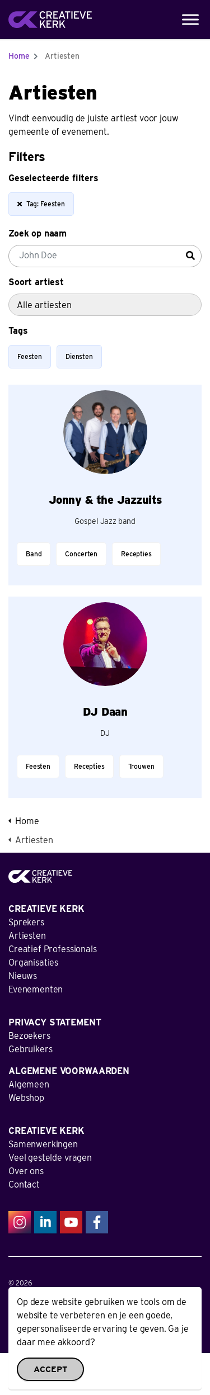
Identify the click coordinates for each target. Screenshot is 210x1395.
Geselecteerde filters (53, 178)
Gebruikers (30, 1049)
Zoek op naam (37, 233)
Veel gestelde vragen (50, 1157)
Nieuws (22, 976)
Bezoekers (29, 1035)
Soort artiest (36, 282)
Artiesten (27, 935)
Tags (17, 330)
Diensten (79, 356)
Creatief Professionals (52, 949)
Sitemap (20, 1325)
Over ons (26, 1171)
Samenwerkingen (43, 1144)
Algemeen (28, 1084)
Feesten (29, 356)
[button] (105, 1374)
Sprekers (26, 922)
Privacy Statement (35, 1304)
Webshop (26, 1098)
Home (18, 55)
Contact (24, 1184)
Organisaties (33, 962)
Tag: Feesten (40, 204)
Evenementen (35, 989)
